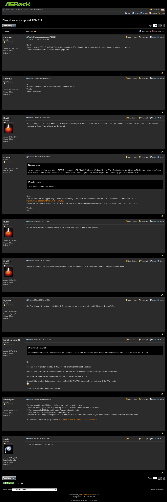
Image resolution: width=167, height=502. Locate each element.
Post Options (131, 37)
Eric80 (7, 157)
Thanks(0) (143, 37)
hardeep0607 (10, 399)
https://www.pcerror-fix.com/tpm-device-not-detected (78, 420)
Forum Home (9, 10)
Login (163, 13)
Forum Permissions (158, 490)
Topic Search (145, 31)
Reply (162, 37)
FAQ (129, 13)
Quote (154, 37)
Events (144, 13)
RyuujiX (8, 300)
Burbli (7, 118)
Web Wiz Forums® (85, 495)
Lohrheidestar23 (12, 340)
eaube (7, 439)
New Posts (156, 10)
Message (29, 31)
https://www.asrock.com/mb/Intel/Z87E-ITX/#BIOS (45, 201)
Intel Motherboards (36, 10)
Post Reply (8, 26)
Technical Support (22, 10)
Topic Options (158, 31)
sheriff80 (8, 37)
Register (154, 13)
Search (137, 13)
